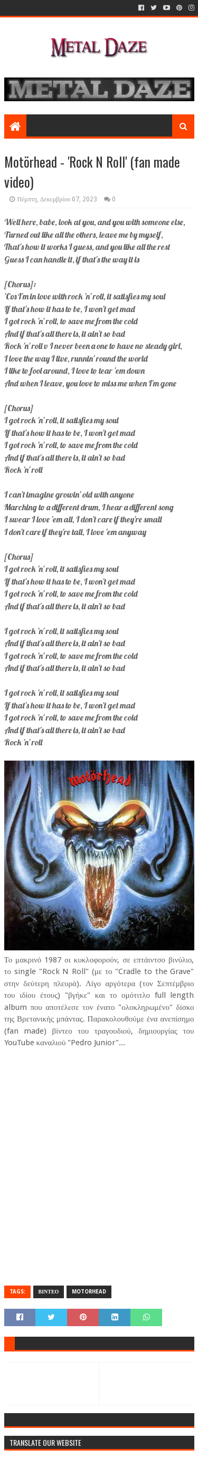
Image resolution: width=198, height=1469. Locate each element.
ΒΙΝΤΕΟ (49, 1292)
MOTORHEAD (89, 1292)
